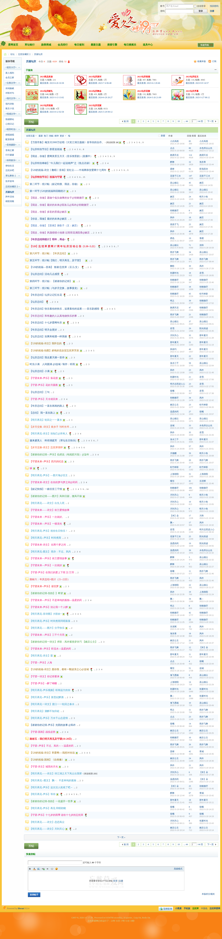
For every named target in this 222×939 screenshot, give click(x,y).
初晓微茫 (174, 210)
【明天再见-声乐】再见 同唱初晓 (48, 808)
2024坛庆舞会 (95, 91)
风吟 (172, 217)
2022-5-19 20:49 (206, 705)
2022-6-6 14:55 (206, 185)
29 (190, 328)
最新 (41, 136)
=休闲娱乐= (11, 160)
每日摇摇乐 (130, 44)
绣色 (172, 238)
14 (190, 259)
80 (190, 148)
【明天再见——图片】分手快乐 (47, 628)
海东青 (202, 162)
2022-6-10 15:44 (206, 157)
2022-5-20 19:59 (206, 601)
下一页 (210, 121)
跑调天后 (174, 155)
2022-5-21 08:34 (206, 532)
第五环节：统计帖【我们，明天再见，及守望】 (57, 260)
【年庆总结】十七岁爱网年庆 (46, 322)
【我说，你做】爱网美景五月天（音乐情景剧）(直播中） (61, 156)
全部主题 (30, 136)
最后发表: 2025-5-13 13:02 (52, 97)
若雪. (201, 273)
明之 (172, 300)
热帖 (51, 136)
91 (190, 169)
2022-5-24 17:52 (206, 303)
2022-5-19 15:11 (206, 802)
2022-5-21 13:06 (206, 497)
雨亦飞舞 (174, 252)
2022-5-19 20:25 (206, 733)
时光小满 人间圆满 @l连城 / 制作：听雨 (52, 364)
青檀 (201, 238)
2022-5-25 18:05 (206, 275)
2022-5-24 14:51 (206, 310)
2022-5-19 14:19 (206, 816)
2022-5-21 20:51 (206, 449)
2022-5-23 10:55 (206, 359)
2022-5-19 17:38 (206, 775)
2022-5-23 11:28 (206, 338)
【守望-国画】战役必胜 (42, 732)
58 (190, 363)
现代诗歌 (10, 104)
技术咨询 (10, 181)
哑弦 (172, 481)
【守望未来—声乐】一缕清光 (46, 523)
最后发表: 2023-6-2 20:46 (148, 83)
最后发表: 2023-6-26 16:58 (52, 83)
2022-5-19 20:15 (206, 747)
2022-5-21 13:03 (206, 511)
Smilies (56, 869)
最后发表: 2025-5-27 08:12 (198, 97)
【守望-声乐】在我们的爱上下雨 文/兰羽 (52, 572)
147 (190, 176)
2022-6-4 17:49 (206, 220)
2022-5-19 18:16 (206, 768)
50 (190, 189)
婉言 (201, 183)
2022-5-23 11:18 (206, 352)
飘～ (172, 522)
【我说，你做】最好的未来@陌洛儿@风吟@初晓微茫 (59, 205)
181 (190, 488)
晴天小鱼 (203, 196)
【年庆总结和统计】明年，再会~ (48, 239)
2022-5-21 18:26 (206, 476)
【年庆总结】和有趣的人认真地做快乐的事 (53, 316)
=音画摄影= (11, 144)
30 (190, 266)
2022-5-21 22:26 (206, 435)
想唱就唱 (10, 135)
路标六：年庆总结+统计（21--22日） (50, 579)
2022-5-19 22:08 (206, 691)
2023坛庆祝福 (143, 76)
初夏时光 (174, 273)
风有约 (173, 349)
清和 (201, 245)
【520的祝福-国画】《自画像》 (47, 759)
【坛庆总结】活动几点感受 (44, 274)
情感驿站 (10, 119)
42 (190, 612)
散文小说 (10, 108)
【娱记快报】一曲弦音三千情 (46, 489)
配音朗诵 (10, 139)
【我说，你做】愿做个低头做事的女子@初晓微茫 (57, 197)
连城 (172, 425)
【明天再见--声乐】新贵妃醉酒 (47, 697)
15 (84, 177)
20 (190, 460)
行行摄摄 (10, 155)
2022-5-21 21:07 (206, 442)
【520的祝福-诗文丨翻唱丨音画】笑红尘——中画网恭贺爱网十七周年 (68, 170)
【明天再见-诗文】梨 (41, 655)
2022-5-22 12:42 (206, 400)
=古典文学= (11, 83)
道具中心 (148, 44)
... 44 (186, 121)
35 (190, 335)
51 (190, 668)
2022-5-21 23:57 (206, 414)
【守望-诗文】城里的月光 (44, 766)
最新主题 (96, 44)
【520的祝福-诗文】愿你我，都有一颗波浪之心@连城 (59, 669)
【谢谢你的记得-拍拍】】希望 (46, 593)
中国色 (204, 908)
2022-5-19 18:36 (206, 761)
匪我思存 (203, 169)
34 (190, 252)
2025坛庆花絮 (95, 105)
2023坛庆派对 (95, 76)
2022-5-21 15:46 (206, 483)
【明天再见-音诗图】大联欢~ (46, 614)
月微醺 (173, 453)
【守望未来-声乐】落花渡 (44, 378)
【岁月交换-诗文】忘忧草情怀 (46, 447)
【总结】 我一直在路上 (42, 412)
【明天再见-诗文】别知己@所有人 (49, 433)
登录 (115, 881)
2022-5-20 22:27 (206, 567)
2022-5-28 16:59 (206, 248)
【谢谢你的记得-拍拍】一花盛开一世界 (51, 801)
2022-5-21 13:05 (206, 504)
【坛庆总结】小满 (40, 371)
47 (190, 307)
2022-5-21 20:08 (206, 456)
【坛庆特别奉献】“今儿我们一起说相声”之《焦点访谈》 (60, 163)
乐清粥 (202, 481)
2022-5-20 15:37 (206, 643)
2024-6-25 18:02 (206, 144)
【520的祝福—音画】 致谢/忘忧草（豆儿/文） (55, 267)
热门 (46, 136)
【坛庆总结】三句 (40, 392)
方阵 (201, 515)
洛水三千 (174, 363)
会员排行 (63, 44)
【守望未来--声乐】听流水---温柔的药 (50, 648)
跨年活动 (10, 196)
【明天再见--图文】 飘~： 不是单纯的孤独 (53, 780)
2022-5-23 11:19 (206, 345)
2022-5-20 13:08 (206, 650)
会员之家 (10, 77)
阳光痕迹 (203, 328)
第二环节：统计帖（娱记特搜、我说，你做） (54, 184)
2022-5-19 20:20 (206, 740)
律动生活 (10, 165)
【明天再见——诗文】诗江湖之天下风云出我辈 (56, 773)
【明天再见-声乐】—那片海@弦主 (49, 475)
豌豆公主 (174, 404)
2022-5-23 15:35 (206, 331)
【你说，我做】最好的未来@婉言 (48, 218)
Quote (47, 869)
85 (190, 141)
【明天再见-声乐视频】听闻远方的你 (50, 690)
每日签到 (79, 44)
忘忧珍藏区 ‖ (24, 54)
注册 (212, 11)
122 (190, 439)
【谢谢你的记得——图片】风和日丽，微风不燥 (56, 496)
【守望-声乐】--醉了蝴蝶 (43, 683)
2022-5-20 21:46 (206, 574)
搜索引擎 (112, 44)
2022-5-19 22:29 (206, 684)
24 (190, 196)
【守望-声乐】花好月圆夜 (44, 385)
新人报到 (10, 73)
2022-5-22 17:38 (206, 393)
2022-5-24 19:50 (206, 296)
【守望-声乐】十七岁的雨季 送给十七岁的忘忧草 (56, 815)
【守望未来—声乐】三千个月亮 (47, 635)
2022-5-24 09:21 (206, 324)
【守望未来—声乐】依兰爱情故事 (48, 558)
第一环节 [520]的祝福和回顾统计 (48, 191)
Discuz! (21, 908)
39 (190, 300)
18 (190, 217)
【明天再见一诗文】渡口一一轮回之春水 (52, 704)
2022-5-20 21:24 (206, 594)
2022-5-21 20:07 (206, 463)
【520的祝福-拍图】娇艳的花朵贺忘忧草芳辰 (54, 350)
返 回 (126, 121)
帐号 (162, 6)
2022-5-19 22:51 (206, 678)
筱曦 (172, 391)
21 (190, 203)
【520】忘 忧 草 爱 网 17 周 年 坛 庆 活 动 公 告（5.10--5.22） (63, 246)
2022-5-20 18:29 (206, 636)
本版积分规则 (208, 894)
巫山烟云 (174, 183)
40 (190, 231)
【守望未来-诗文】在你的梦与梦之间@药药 (54, 482)
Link (43, 869)
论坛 (12, 54)
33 (190, 425)
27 (190, 411)
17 (190, 515)
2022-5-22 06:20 (206, 407)
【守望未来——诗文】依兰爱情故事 (49, 510)
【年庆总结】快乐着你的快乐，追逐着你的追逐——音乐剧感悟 (64, 308)
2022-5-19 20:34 (206, 726)
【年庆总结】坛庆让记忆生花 (46, 295)
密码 (162, 11)
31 (190, 474)
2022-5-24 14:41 (206, 317)
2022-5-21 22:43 (206, 428)
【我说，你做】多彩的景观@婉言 (48, 212)
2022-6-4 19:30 (206, 199)
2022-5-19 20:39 (206, 712)
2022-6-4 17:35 (206, 227)
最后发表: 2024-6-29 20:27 (101, 97)
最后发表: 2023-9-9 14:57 (197, 83)
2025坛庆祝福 (46, 105)
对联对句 (10, 93)
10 (179, 121)
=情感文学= (11, 114)
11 (190, 391)
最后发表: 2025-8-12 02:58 (52, 112)
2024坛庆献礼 (46, 91)
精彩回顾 (10, 201)
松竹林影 (203, 293)
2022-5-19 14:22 (206, 809)
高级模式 (178, 869)
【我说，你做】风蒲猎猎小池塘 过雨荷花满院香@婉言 (60, 232)
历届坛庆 (38, 54)
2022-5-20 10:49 (206, 657)
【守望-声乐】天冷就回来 (44, 399)
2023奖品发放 (46, 76)
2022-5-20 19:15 (206, 608)
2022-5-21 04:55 (206, 546)
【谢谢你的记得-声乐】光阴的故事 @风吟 (53, 725)
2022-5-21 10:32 (206, 525)
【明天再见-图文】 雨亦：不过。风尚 (50, 551)
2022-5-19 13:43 (206, 823)
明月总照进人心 (177, 384)
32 (190, 162)
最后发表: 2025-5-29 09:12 (101, 112)
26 (190, 744)
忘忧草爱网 (5, 54)
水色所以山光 (205, 148)
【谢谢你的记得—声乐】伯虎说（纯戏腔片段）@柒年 (59, 454)
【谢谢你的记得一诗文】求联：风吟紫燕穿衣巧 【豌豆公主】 (64, 641)
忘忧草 (195, 908)
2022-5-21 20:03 (206, 470)
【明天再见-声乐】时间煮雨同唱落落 (50, 621)
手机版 (187, 908)
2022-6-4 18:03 (206, 206)
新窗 (163, 135)
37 (190, 321)
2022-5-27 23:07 (206, 255)
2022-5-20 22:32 (206, 553)
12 (190, 626)
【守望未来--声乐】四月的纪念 (47, 461)
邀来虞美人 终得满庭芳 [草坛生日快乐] (53, 440)
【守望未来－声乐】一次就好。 (47, 517)
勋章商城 (46, 44)
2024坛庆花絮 (143, 91)
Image (38, 869)
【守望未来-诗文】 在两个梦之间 (48, 544)
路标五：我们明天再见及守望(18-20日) (51, 739)
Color (34, 869)
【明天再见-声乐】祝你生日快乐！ (49, 531)
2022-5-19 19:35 (206, 754)
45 (190, 183)
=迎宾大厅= (11, 67)
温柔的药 (174, 411)
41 (190, 481)
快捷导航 (205, 45)
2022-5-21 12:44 (206, 518)
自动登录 (200, 6)
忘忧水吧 (10, 170)
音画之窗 (10, 150)
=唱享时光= (11, 129)
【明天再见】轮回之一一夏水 (46, 420)
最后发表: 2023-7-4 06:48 (100, 83)
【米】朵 (174, 515)
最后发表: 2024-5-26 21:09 (149, 97)
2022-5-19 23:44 (206, 664)
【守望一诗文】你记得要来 (44, 676)
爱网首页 (13, 44)
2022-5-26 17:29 (206, 268)
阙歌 (172, 266)
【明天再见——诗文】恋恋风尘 (47, 822)
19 (190, 238)
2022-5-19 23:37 (206, 671)
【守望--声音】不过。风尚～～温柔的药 (52, 745)
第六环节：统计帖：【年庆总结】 (48, 253)
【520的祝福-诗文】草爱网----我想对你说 (52, 752)
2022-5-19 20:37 (206, 719)
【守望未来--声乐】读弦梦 (44, 586)
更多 (62, 136)
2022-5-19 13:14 (206, 830)
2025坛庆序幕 (192, 91)
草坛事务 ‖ (11, 175)
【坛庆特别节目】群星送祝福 (46, 149)
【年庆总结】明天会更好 (43, 329)
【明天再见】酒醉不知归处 (44, 711)
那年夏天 (203, 335)
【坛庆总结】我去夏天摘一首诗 (47, 357)
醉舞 (172, 162)
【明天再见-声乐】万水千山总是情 (49, 718)
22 (190, 356)
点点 (172, 148)
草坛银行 (30, 44)
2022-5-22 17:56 (206, 379)
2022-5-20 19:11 (206, 615)
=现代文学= (11, 98)
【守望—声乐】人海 (41, 662)
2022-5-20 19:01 (206, 622)
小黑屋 (178, 908)
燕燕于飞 (174, 224)
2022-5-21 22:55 (206, 421)
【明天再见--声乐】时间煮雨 (45, 537)
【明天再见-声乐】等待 (42, 794)
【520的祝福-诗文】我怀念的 (46, 343)
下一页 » (121, 837)
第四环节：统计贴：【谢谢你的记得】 (51, 281)
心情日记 (10, 124)
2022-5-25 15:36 (206, 289)
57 (190, 446)
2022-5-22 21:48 (206, 372)
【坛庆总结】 (37, 301)
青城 (201, 751)
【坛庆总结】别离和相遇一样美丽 (48, 336)
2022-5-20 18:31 (206, 629)
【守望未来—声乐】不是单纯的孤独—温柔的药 (56, 600)
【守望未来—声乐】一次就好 (46, 565)
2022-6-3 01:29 (206, 241)
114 (190, 155)
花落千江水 (175, 176)
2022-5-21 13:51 (206, 490)
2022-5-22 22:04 (206, 366)
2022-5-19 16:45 (206, 789)
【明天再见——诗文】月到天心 (47, 829)
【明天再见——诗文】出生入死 (47, 503)
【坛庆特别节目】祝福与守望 (46, 177)
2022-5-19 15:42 (206, 795)
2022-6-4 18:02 (206, 213)
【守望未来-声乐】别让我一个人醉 (49, 607)
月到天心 (174, 335)
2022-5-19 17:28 (206, 782)
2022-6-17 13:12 (206, 151)
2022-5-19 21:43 (206, 698)
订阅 (214, 61)
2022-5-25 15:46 (206, 282)
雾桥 (172, 169)
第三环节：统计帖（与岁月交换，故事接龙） (54, 288)
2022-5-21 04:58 (206, 539)
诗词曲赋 (10, 88)
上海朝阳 (174, 474)
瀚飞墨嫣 (174, 675)
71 (190, 245)
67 (190, 793)
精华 (57, 136)
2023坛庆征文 (192, 76)
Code (52, 869)
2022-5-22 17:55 (206, 386)
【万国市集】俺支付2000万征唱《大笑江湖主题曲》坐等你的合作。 (67, 142)
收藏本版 (201, 61)
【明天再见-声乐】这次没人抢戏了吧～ (51, 787)
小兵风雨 (174, 141)
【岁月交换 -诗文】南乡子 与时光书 (49, 426)
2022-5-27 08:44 (206, 261)
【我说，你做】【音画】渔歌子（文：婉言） (54, 225)
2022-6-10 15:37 (206, 178)
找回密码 (214, 6)
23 (190, 370)
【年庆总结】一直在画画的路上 (47, 406)
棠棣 (172, 751)
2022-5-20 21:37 (206, 587)
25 (190, 224)
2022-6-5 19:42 (206, 192)
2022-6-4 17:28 (206, 234)
